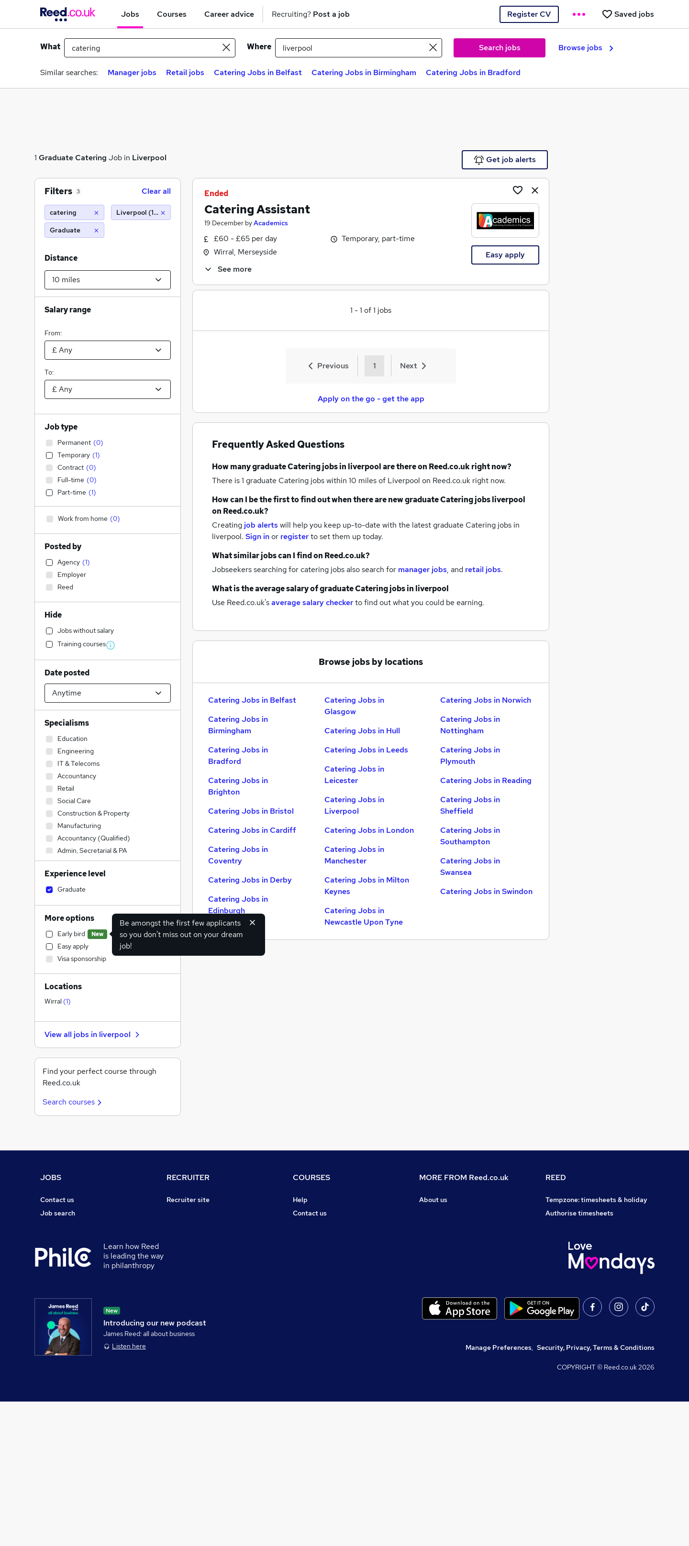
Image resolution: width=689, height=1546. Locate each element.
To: (49, 372)
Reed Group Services (578, 1226)
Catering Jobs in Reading (486, 780)
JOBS (50, 1177)
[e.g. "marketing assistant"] (149, 47)
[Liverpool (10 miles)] (140, 212)
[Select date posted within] (107, 693)
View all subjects (319, 1240)
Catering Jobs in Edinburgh (238, 905)
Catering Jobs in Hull (362, 731)
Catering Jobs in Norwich (485, 700)
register (294, 536)
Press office (438, 1226)
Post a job (182, 1213)
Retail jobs (185, 72)
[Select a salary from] (107, 350)
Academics (271, 223)
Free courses (313, 1266)
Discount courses (319, 1253)
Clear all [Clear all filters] (156, 191)
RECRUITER (188, 1177)
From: (53, 333)
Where (259, 47)
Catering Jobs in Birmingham (363, 72)
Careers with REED (575, 1266)
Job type (61, 427)
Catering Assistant (257, 209)
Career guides (315, 1293)
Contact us (57, 1199)
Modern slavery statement (461, 1253)
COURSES (311, 1177)
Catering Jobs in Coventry (238, 855)
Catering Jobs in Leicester (354, 774)
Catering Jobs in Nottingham (470, 725)
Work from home (66, 1240)
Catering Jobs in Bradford (473, 72)
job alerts (261, 525)
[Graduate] (74, 230)
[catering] (74, 212)
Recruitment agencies (201, 1240)
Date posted (66, 673)
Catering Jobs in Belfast (258, 72)
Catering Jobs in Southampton (470, 836)
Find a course (314, 1226)
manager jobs (422, 569)
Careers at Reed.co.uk (453, 1213)
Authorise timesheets (579, 1213)
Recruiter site (188, 1199)
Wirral (57, 1001)
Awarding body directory (332, 1280)
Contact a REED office (75, 1347)
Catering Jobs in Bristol (251, 811)
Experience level (75, 874)
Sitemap (53, 1360)
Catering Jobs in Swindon (486, 891)
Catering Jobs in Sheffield (470, 805)
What (50, 47)
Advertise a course (322, 1307)
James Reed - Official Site (586, 1280)
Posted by (62, 546)
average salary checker (312, 602)
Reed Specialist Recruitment (590, 1240)
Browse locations (67, 1266)
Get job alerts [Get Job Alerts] (505, 160)
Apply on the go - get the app (371, 399)
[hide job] (535, 190)
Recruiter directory (70, 1226)
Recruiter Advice (193, 1253)
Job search (57, 1213)
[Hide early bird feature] (252, 922)
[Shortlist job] (517, 190)
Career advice (62, 1293)
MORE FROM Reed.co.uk (464, 1177)
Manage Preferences (499, 1492)
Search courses (73, 1102)
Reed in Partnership (577, 1253)
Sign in (257, 536)
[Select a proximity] (107, 279)
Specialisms (66, 723)
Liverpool (149, 158)
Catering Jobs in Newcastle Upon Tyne (363, 916)
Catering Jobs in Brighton (238, 786)
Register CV (529, 14)
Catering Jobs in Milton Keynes (366, 885)
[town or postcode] (358, 47)
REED (555, 1177)
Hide (53, 615)
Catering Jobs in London (369, 830)
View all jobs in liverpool (93, 1034)
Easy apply (505, 255)
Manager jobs (132, 72)
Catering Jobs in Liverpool (354, 805)
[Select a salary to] (107, 389)
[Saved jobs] (627, 14)
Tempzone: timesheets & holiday (596, 1199)
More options (69, 918)
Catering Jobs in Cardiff (252, 830)
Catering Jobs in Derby (250, 880)
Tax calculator (62, 1307)
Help (47, 1333)
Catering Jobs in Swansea (470, 866)
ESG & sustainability (578, 1320)
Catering (91, 158)
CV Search (183, 1226)
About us (433, 1199)
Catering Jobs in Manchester (354, 855)
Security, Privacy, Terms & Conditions (596, 1492)
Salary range (67, 310)
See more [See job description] (227, 269)
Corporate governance (455, 1240)
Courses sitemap (319, 1320)
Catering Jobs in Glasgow (354, 706)
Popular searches (67, 1280)
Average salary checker (77, 1320)
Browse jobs (585, 48)
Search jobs (500, 48)
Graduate (56, 158)
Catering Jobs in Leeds (366, 750)
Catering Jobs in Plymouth (470, 755)
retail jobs (483, 569)
